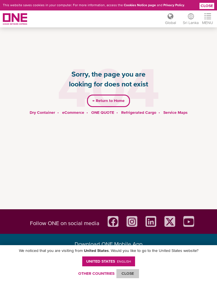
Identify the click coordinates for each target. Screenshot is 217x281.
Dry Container (42, 112)
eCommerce (73, 112)
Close (207, 5)
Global (170, 22)
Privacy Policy (173, 5)
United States (108, 261)
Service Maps (175, 112)
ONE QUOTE (102, 112)
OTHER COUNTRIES (96, 273)
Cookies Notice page (140, 5)
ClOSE (127, 273)
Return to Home (108, 100)
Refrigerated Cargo (138, 112)
